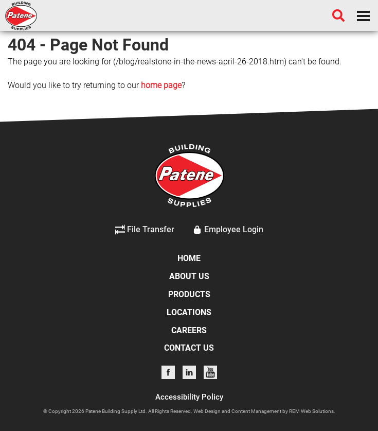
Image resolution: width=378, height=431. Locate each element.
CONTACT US (189, 348)
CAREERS (189, 330)
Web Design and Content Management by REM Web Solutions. (264, 411)
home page (161, 85)
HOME (189, 258)
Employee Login (227, 230)
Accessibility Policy (189, 397)
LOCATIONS (189, 312)
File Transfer (144, 230)
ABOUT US (189, 276)
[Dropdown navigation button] (363, 15)
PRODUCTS (189, 294)
